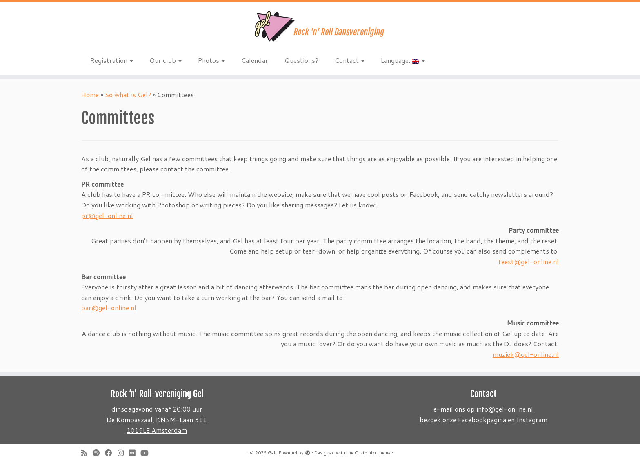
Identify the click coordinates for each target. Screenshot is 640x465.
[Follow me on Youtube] (147, 453)
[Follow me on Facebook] (111, 453)
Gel (271, 452)
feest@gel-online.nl (528, 261)
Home (90, 94)
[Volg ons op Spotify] (99, 453)
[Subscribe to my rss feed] (87, 453)
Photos (211, 60)
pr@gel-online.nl (107, 215)
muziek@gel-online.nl (526, 354)
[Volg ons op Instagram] (123, 453)
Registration (111, 60)
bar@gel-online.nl (108, 307)
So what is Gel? (128, 94)
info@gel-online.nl (504, 409)
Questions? (301, 60)
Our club (165, 60)
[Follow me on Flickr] (134, 453)
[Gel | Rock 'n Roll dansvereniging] (320, 26)
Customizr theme (373, 452)
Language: (403, 60)
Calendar (254, 60)
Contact (349, 60)
